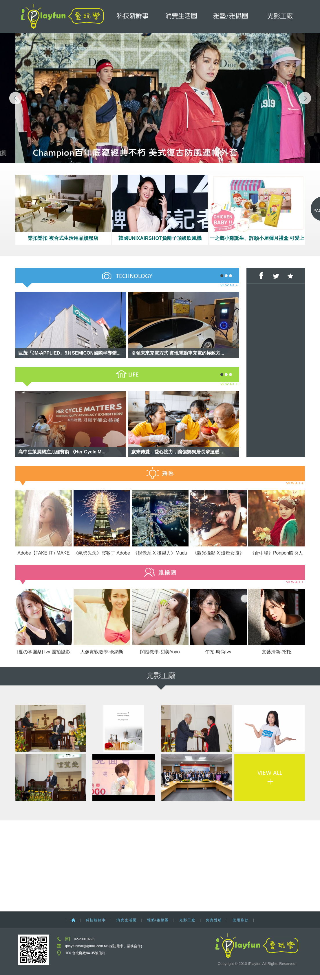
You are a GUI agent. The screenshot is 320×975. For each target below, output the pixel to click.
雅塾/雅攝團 (231, 16)
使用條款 (241, 920)
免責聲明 (214, 920)
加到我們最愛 (290, 275)
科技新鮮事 (132, 16)
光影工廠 (280, 16)
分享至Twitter (275, 275)
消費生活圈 (181, 16)
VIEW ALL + (228, 285)
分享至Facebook (261, 275)
